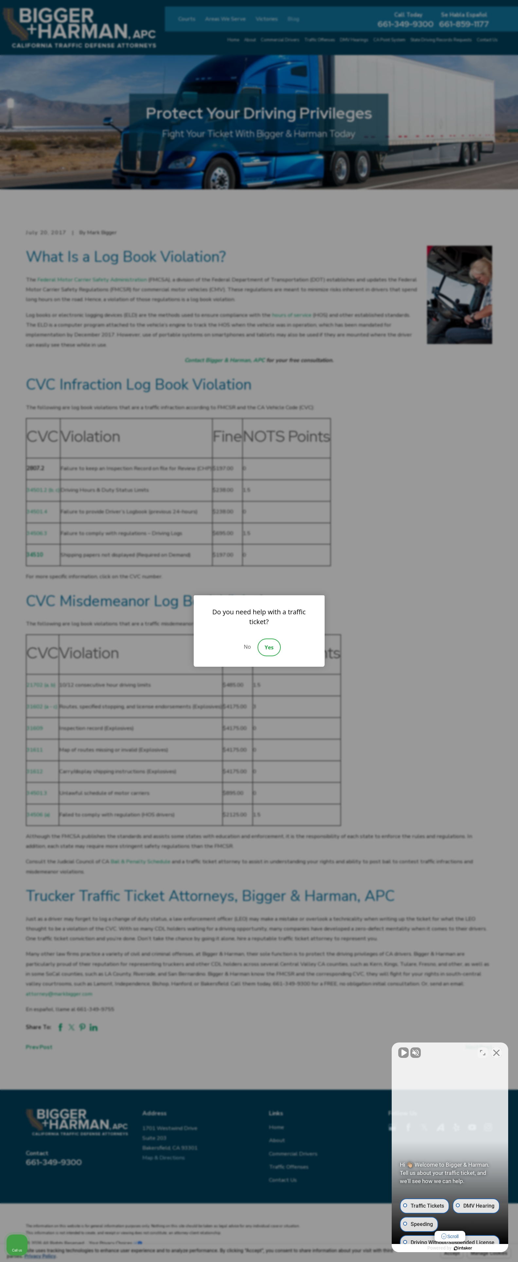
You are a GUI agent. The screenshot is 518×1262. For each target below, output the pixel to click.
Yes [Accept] (269, 647)
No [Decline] (247, 646)
